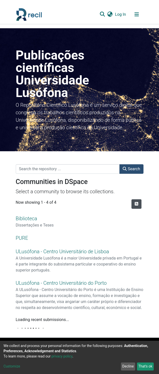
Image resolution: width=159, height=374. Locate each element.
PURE (22, 238)
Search (131, 168)
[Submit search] (102, 15)
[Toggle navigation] (136, 14)
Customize (12, 366)
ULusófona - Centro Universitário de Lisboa (62, 251)
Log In (120, 14)
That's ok (145, 366)
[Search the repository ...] (68, 169)
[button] (110, 15)
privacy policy (61, 356)
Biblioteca (26, 219)
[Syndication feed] (136, 204)
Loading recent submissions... (42, 319)
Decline (128, 366)
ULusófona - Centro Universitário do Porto (61, 283)
